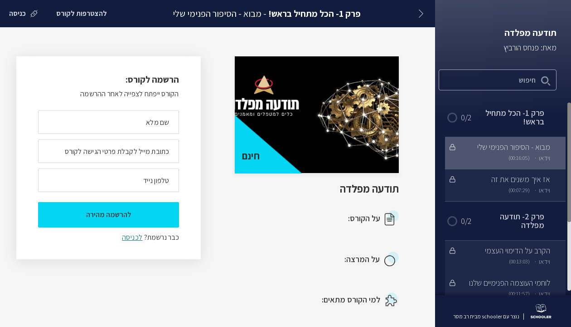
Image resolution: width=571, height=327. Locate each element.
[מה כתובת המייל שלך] (108, 151)
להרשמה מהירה (108, 214)
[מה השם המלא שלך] (108, 122)
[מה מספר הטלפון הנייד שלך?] (108, 180)
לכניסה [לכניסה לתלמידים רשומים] (132, 237)
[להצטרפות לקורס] (81, 13)
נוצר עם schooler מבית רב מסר (486, 316)
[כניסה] (23, 13)
